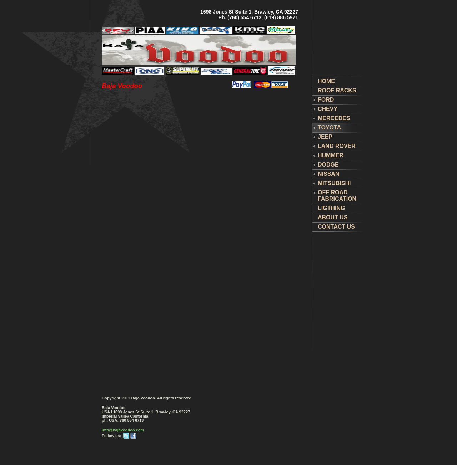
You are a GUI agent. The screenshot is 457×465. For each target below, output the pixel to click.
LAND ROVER (337, 146)
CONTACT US (336, 227)
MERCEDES (334, 118)
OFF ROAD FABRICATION (337, 195)
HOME (326, 81)
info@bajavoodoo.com (123, 430)
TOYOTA (329, 127)
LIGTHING (331, 208)
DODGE (328, 165)
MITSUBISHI (334, 183)
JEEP (325, 137)
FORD (326, 100)
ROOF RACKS (337, 90)
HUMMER (330, 155)
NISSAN (328, 174)
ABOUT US (333, 217)
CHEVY (327, 109)
